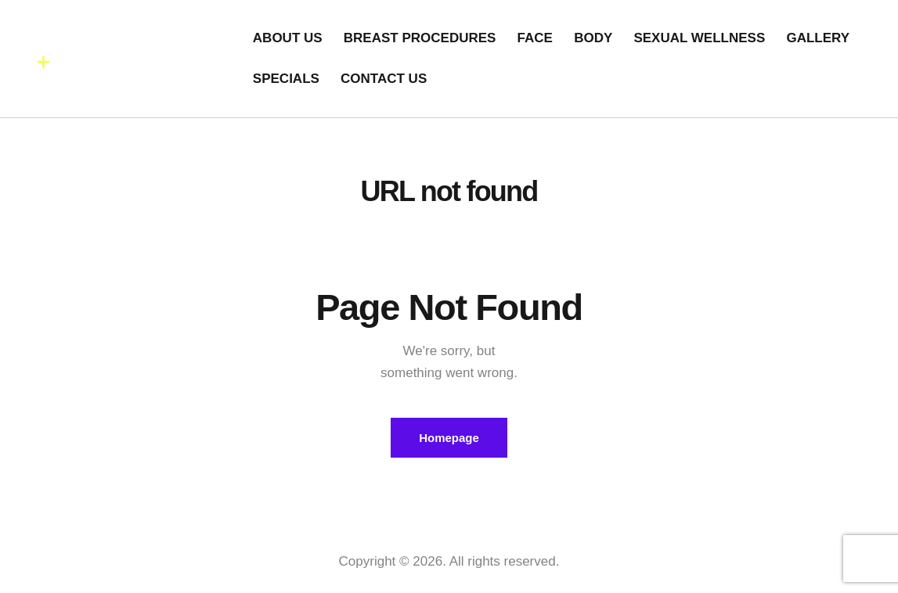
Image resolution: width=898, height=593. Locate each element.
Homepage (449, 437)
